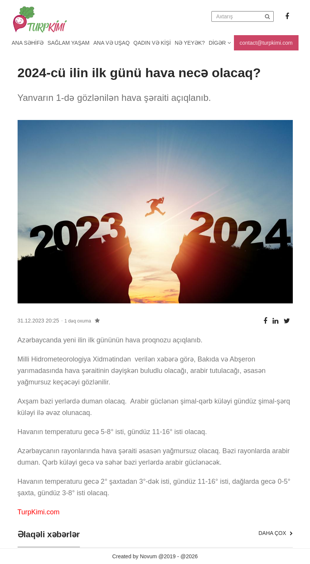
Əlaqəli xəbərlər (49, 534)
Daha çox (275, 533)
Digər (220, 43)
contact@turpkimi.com (266, 43)
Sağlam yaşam (68, 43)
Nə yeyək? (190, 43)
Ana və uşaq (111, 43)
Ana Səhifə (28, 43)
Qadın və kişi (152, 43)
